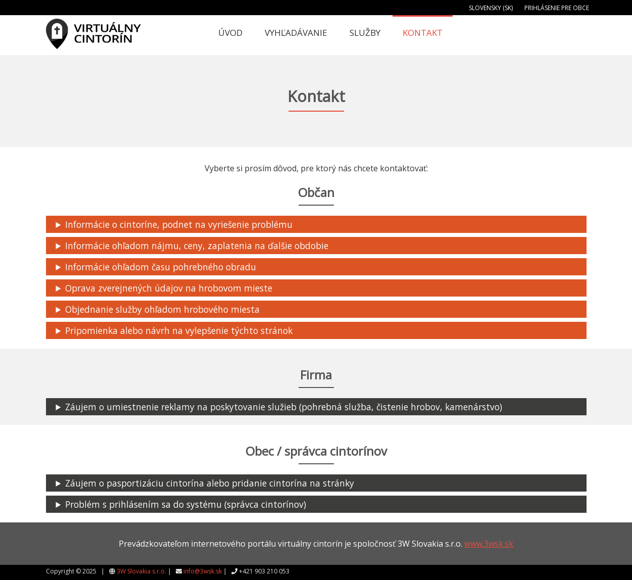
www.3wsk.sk (488, 543)
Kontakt (423, 32)
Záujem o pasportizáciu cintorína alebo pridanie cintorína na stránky (210, 483)
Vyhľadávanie (296, 32)
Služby (365, 32)
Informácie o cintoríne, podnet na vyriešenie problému (179, 224)
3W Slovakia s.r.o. (141, 571)
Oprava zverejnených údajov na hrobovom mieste (168, 288)
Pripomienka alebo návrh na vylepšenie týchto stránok (179, 330)
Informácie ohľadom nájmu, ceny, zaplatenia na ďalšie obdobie (196, 245)
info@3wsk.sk (202, 571)
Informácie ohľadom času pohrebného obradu (160, 267)
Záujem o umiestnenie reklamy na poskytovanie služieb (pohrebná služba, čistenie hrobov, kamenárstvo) (284, 407)
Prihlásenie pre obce (556, 8)
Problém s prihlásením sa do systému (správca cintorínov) (185, 504)
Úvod (230, 32)
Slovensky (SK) (491, 8)
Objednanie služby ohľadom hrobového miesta (162, 309)
